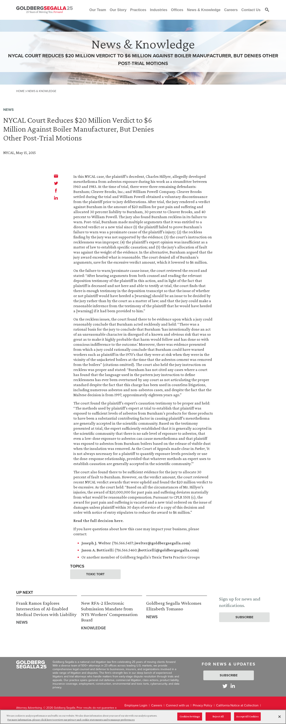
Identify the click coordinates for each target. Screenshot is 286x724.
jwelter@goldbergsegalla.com (162, 543)
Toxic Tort (95, 574)
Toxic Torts (162, 557)
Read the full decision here (98, 520)
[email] (56, 176)
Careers (156, 705)
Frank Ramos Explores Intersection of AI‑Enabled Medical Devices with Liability (46, 608)
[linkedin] (56, 198)
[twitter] (56, 183)
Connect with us (177, 705)
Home (20, 91)
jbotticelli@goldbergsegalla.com (168, 550)
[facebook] (56, 191)
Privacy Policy (202, 705)
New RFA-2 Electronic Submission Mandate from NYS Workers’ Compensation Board (109, 611)
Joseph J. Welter (96, 543)
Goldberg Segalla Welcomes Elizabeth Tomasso (173, 605)
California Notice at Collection (237, 705)
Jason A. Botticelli (97, 550)
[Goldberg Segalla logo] (44, 10)
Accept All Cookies (247, 718)
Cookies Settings (190, 718)
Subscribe (244, 617)
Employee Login (136, 705)
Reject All (218, 718)
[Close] (279, 718)
